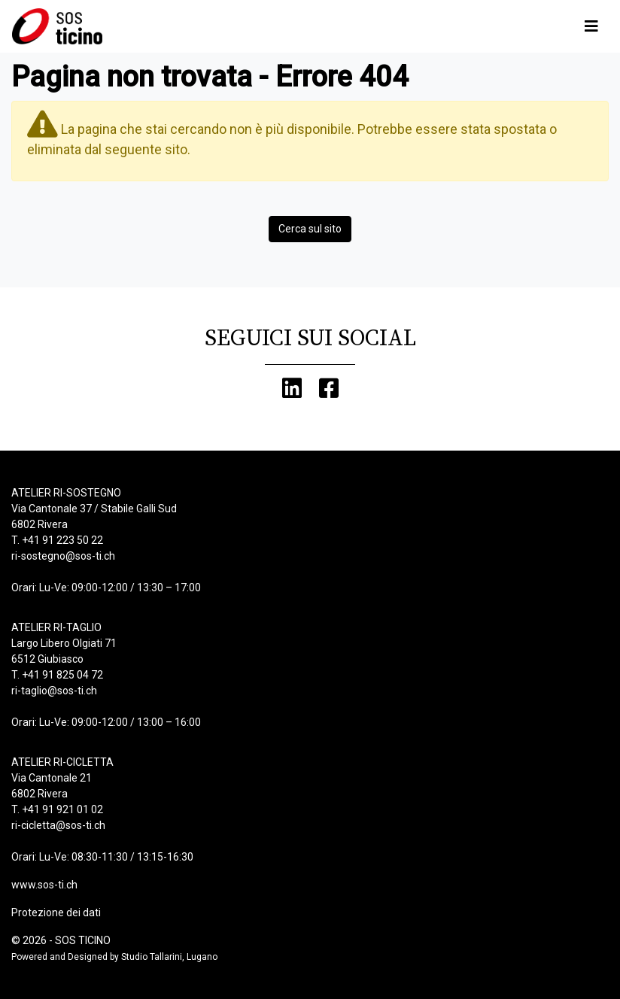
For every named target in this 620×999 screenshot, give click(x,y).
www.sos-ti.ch (44, 885)
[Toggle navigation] (591, 26)
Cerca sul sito (310, 229)
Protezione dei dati (56, 912)
